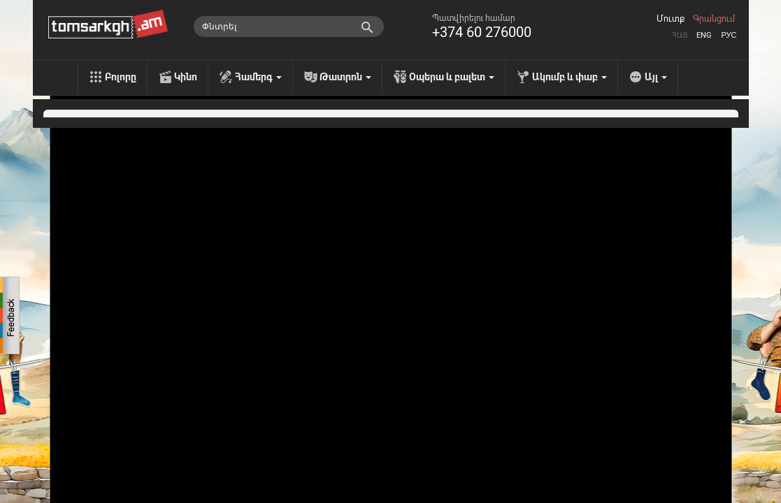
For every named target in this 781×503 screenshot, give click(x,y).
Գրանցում (714, 18)
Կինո (185, 76)
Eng (704, 35)
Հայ (679, 35)
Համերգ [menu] (258, 76)
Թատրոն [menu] (345, 76)
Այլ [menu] (656, 76)
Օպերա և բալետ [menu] (451, 76)
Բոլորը (120, 76)
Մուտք (671, 18)
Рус (728, 35)
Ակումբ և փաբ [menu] (569, 76)
